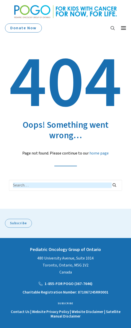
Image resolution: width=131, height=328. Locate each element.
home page (99, 153)
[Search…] (65, 185)
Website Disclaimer (88, 311)
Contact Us (20, 311)
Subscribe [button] (18, 223)
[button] (114, 185)
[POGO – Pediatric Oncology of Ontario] (65, 11)
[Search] (110, 28)
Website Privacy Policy (50, 311)
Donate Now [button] (23, 28)
